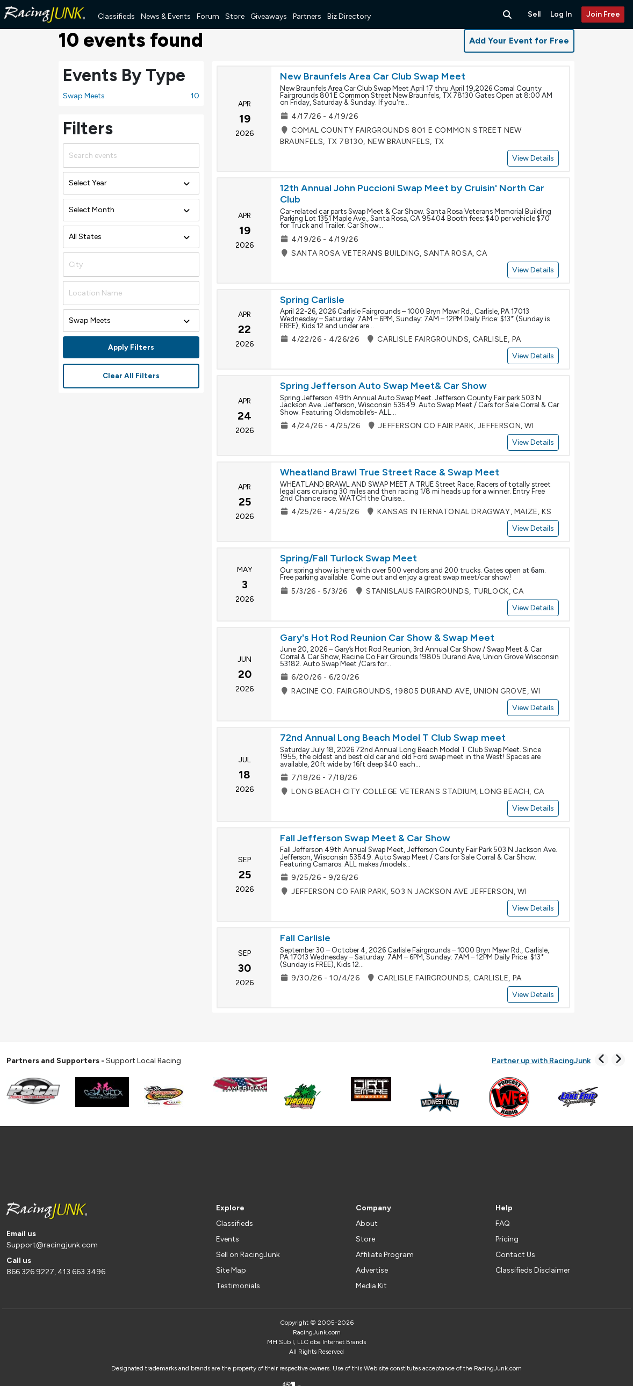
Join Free (603, 14)
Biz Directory (349, 16)
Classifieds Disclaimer (532, 1270)
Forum (208, 16)
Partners (307, 16)
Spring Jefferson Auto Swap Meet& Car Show (383, 386)
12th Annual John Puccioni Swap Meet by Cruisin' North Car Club (412, 194)
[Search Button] (508, 14)
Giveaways (268, 16)
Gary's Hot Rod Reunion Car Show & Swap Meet (387, 638)
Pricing (507, 1239)
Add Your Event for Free (519, 40)
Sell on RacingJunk (248, 1254)
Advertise (372, 1270)
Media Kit (371, 1285)
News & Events (166, 16)
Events (227, 1239)
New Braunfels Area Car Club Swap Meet (372, 76)
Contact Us (515, 1254)
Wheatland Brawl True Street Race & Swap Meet (389, 472)
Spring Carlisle (312, 300)
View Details (533, 158)
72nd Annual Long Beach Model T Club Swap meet (393, 737)
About (367, 1223)
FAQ (502, 1223)
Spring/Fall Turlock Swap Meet (348, 558)
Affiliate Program (385, 1254)
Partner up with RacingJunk (541, 1060)
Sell (534, 14)
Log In (561, 14)
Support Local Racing (93, 1060)
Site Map (231, 1270)
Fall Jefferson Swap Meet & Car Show (365, 838)
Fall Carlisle (305, 938)
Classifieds (116, 16)
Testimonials (238, 1285)
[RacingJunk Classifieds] (44, 26)
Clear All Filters (131, 375)
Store (234, 16)
